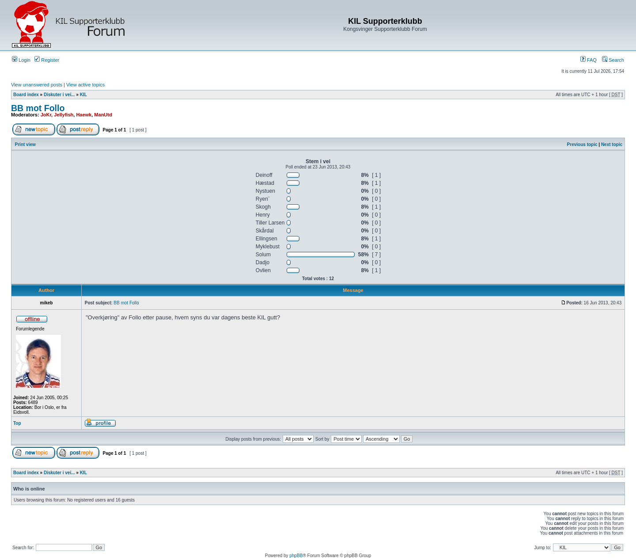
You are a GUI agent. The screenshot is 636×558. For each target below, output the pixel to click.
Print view (25, 144)
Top (17, 423)
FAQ (588, 60)
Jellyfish (63, 114)
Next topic (611, 144)
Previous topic (582, 144)
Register (46, 60)
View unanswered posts (36, 84)
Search (613, 60)
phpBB (296, 555)
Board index (26, 94)
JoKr (46, 114)
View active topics (85, 84)
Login (21, 60)
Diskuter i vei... (59, 94)
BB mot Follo (37, 108)
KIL (83, 94)
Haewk (83, 114)
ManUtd (103, 114)
